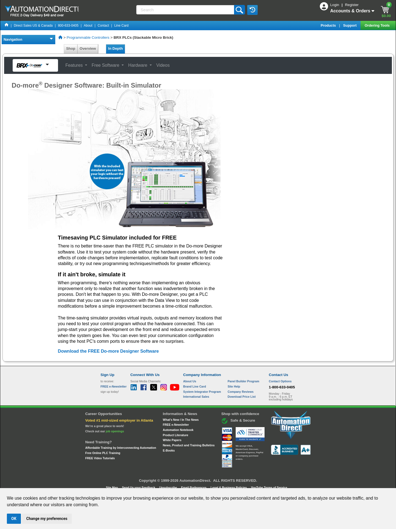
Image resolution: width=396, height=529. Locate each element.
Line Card (121, 25)
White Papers (172, 440)
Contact (103, 25)
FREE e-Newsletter (176, 424)
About (88, 25)
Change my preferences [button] (46, 518)
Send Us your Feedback (139, 487)
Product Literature (175, 435)
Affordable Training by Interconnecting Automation (120, 447)
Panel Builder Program (243, 381)
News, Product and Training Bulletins (189, 445)
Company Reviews (241, 391)
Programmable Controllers (88, 37)
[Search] (185, 10)
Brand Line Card (194, 386)
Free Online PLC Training (102, 453)
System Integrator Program (202, 391)
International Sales (196, 396)
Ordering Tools (378, 25)
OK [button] (13, 518)
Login (335, 5)
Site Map (112, 487)
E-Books (169, 450)
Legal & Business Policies (229, 487)
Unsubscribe (168, 487)
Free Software (106, 65)
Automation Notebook (178, 429)
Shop (70, 48)
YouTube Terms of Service (269, 487)
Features (74, 65)
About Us (189, 381)
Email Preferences (194, 487)
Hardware (138, 65)
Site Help (234, 386)
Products (329, 25)
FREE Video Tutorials (100, 458)
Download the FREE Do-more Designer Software (108, 351)
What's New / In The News (181, 419)
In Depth (115, 48)
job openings (115, 431)
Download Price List (242, 396)
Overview (88, 48)
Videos (163, 65)
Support (350, 25)
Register (352, 5)
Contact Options (280, 381)
